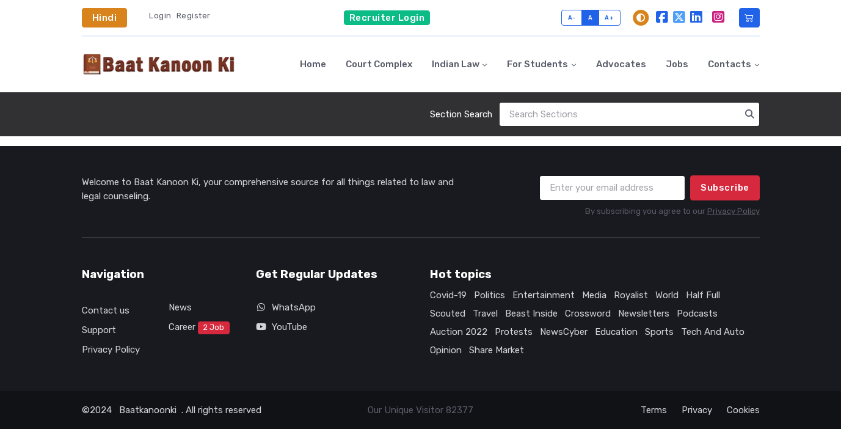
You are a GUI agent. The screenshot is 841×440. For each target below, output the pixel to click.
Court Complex (379, 64)
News (180, 307)
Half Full (703, 295)
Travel (485, 313)
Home (313, 64)
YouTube (282, 326)
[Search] (629, 114)
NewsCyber (564, 331)
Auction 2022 (458, 331)
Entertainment (543, 295)
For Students (537, 64)
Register (194, 15)
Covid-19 (448, 295)
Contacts (729, 64)
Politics (489, 295)
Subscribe (725, 187)
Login (160, 15)
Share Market (496, 350)
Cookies (743, 410)
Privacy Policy (733, 211)
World (667, 295)
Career (199, 328)
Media (594, 295)
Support (99, 330)
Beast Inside (531, 313)
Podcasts (697, 313)
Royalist (631, 295)
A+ (609, 17)
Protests (514, 331)
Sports (659, 331)
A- (572, 17)
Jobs (677, 64)
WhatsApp (286, 307)
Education (616, 331)
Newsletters (643, 313)
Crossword (588, 313)
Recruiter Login (387, 17)
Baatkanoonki (148, 410)
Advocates (621, 64)
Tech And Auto (713, 331)
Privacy (697, 410)
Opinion (446, 350)
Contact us (105, 310)
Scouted (447, 313)
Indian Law (455, 64)
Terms (654, 410)
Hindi (104, 17)
